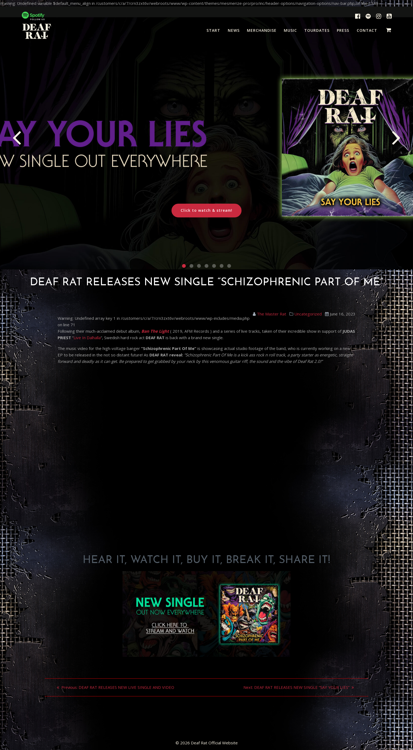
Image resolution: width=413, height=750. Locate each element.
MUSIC (290, 30)
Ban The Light (155, 331)
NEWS (234, 30)
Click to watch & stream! (206, 210)
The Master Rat (271, 314)
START (213, 30)
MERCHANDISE (261, 30)
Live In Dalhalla (87, 337)
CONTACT (367, 30)
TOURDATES (317, 30)
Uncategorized (308, 314)
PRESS (343, 30)
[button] (184, 266)
